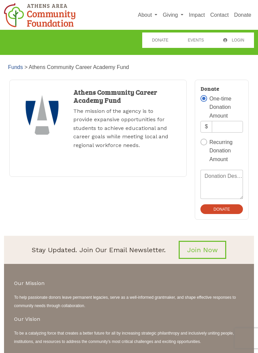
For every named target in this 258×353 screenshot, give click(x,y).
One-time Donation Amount (220, 107)
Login (233, 40)
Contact (219, 15)
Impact (197, 15)
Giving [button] (171, 15)
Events (196, 40)
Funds (15, 67)
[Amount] (227, 127)
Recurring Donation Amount (221, 150)
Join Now (202, 250)
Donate (242, 15)
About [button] (145, 15)
